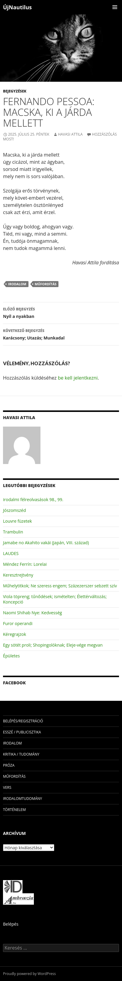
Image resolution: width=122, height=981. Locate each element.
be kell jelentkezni (78, 377)
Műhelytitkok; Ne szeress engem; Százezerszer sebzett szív (60, 586)
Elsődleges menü (115, 7)
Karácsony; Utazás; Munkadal (61, 334)
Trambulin (13, 532)
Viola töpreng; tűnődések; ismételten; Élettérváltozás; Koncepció (55, 599)
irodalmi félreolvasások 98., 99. (33, 499)
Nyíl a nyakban (61, 312)
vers (7, 787)
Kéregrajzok (14, 634)
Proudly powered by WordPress (29, 973)
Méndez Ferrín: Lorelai (25, 564)
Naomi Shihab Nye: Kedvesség (32, 612)
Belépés (10, 924)
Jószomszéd (14, 510)
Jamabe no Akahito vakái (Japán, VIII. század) (46, 542)
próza (8, 765)
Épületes (11, 656)
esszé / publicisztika (22, 732)
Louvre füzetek (17, 521)
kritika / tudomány (21, 754)
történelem (14, 809)
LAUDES (11, 553)
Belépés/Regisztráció (23, 721)
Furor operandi (17, 623)
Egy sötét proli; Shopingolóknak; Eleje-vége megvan (53, 645)
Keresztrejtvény (18, 575)
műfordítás (46, 284)
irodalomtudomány (22, 798)
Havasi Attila (70, 134)
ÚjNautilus (17, 7)
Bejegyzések (14, 91)
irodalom (17, 284)
